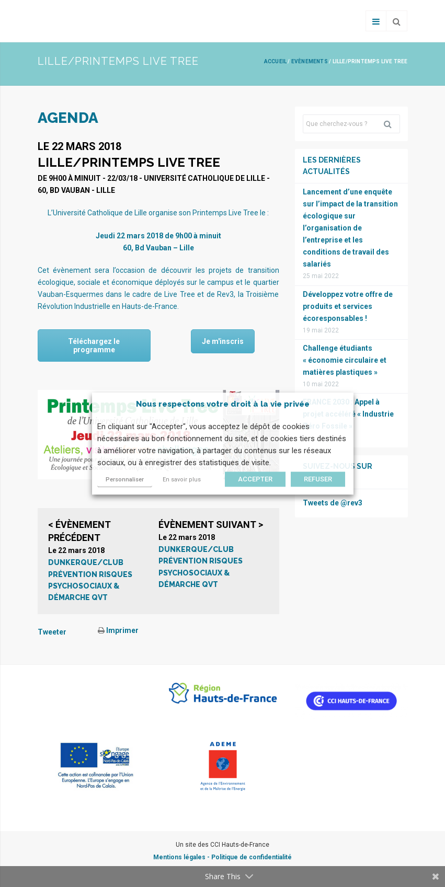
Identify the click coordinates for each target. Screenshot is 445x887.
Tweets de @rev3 (332, 503)
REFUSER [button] (318, 479)
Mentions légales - (182, 857)
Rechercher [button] (392, 124)
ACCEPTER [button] (255, 479)
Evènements (309, 61)
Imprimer (118, 630)
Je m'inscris (223, 341)
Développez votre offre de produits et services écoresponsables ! (348, 306)
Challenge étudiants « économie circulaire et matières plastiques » (344, 360)
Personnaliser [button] (125, 479)
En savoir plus (182, 479)
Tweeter (52, 632)
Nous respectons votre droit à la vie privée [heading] (223, 404)
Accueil (275, 61)
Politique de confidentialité (251, 857)
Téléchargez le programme (94, 345)
